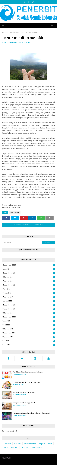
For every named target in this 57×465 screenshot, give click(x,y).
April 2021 (29, 289)
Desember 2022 (29, 285)
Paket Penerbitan (30, 444)
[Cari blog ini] (22, 242)
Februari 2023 (29, 281)
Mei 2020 (29, 325)
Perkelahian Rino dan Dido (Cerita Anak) (26, 382)
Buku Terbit (17, 444)
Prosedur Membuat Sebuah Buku (24, 392)
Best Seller (7, 444)
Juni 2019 (29, 345)
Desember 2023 (29, 273)
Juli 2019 (29, 341)
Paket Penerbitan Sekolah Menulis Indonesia (28, 372)
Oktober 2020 (29, 313)
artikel (50, 444)
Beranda (5, 32)
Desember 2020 (29, 305)
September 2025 (29, 265)
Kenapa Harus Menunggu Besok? (24, 403)
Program (42, 444)
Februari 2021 (29, 297)
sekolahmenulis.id (10, 42)
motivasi (14, 447)
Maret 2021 (29, 293)
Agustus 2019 (29, 337)
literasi (6, 447)
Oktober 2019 (29, 329)
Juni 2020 (29, 321)
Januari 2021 (29, 301)
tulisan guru (25, 447)
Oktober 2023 (29, 277)
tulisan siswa (14, 32)
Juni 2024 (29, 269)
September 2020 (29, 317)
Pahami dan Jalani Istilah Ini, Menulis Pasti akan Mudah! (31, 413)
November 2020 (29, 309)
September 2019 (29, 333)
